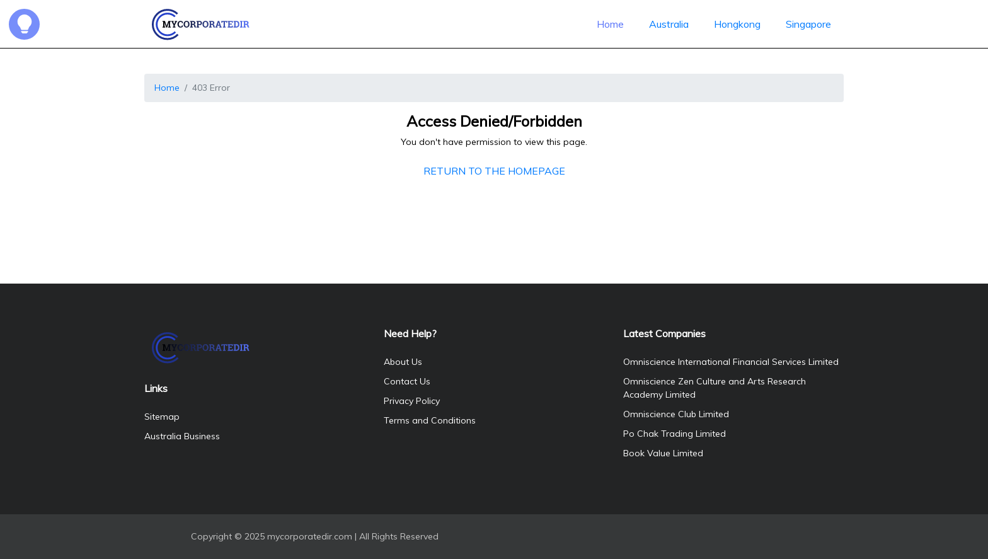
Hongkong (737, 24)
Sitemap (162, 416)
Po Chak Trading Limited (674, 433)
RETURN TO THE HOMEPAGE (494, 170)
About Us (403, 361)
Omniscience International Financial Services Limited (731, 361)
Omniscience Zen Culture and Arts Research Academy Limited (714, 388)
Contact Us (407, 381)
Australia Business (182, 436)
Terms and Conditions (430, 420)
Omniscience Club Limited (676, 414)
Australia (669, 24)
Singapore (808, 24)
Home (610, 24)
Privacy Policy (412, 400)
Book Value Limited (663, 453)
